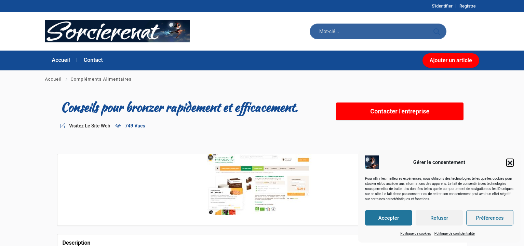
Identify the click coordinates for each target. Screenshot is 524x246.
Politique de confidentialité (454, 233)
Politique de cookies (415, 233)
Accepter (388, 218)
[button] (510, 162)
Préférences (489, 218)
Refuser (439, 218)
